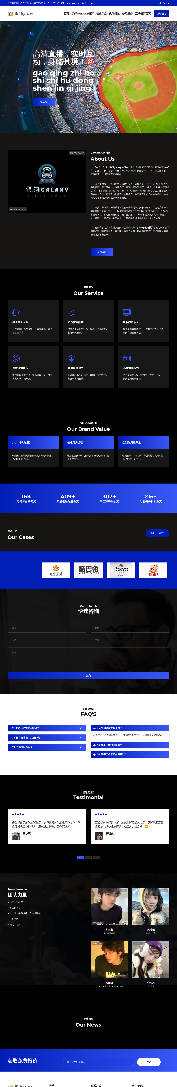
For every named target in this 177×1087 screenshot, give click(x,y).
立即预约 (161, 13)
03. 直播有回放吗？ (22, 747)
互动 (143, 13)
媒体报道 (114, 13)
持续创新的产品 (157, 533)
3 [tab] (96, 857)
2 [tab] (88, 857)
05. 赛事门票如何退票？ (109, 745)
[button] (174, 77)
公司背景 (101, 251)
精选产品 (101, 13)
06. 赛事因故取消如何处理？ (112, 754)
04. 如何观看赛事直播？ (109, 728)
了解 (82, 13)
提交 (88, 675)
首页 (66, 13)
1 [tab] (80, 857)
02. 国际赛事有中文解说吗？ (27, 737)
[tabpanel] (47, 826)
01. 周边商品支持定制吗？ (25, 728)
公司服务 (127, 13)
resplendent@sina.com (80, 3)
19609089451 (56, 3)
